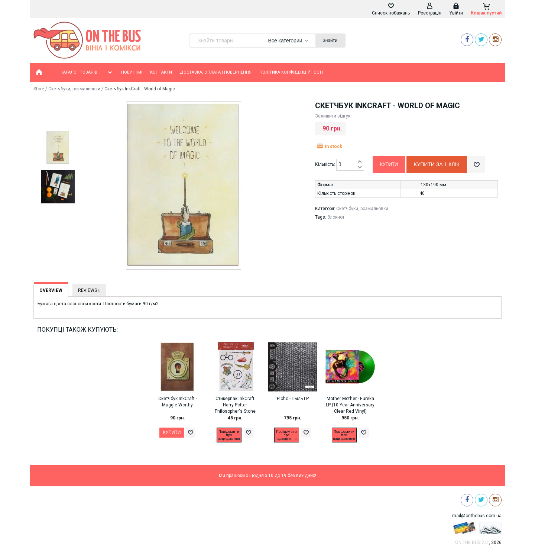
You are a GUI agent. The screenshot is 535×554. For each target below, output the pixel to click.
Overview (50, 290)
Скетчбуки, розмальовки (74, 88)
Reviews (89, 290)
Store (38, 88)
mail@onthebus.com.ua (477, 515)
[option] (57, 148)
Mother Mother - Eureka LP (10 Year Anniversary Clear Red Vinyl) (350, 405)
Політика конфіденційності (291, 72)
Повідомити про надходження (229, 435)
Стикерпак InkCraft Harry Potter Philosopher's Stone (235, 405)
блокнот (335, 217)
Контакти (161, 72)
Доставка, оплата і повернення (216, 72)
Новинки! (131, 72)
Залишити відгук (332, 116)
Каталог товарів (87, 72)
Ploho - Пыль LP (293, 398)
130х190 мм (433, 184)
